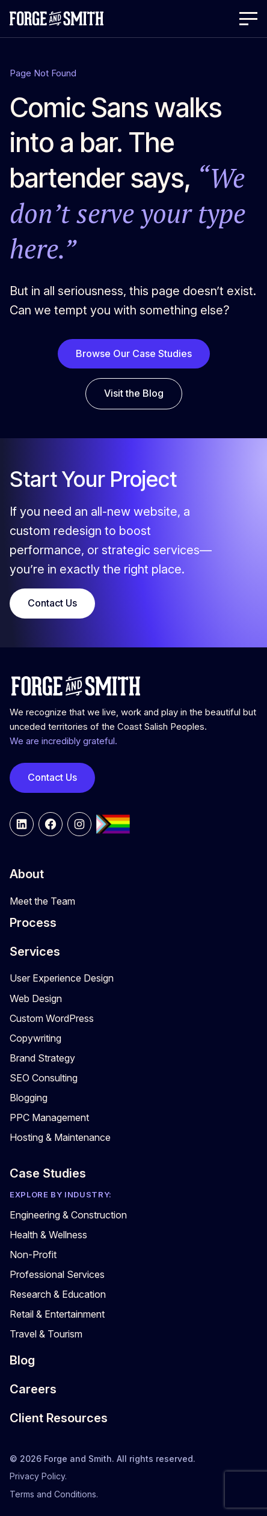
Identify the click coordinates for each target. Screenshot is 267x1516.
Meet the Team (42, 901)
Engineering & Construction (68, 1215)
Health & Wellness (48, 1235)
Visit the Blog (134, 393)
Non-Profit (33, 1255)
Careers (33, 1389)
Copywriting (35, 1038)
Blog (22, 1360)
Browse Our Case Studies (134, 353)
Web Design (36, 998)
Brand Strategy (42, 1058)
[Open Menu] (248, 19)
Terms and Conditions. (54, 1494)
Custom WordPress (52, 1018)
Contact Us (52, 603)
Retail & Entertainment (57, 1314)
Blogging (29, 1098)
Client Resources (59, 1418)
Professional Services (57, 1274)
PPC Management (49, 1117)
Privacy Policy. (38, 1476)
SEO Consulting (44, 1078)
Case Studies (48, 1173)
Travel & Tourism (46, 1334)
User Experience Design (62, 978)
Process (33, 922)
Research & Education (58, 1294)
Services (35, 951)
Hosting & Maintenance (60, 1137)
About (27, 874)
